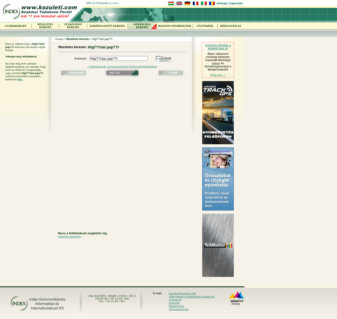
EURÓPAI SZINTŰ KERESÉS (107, 25)
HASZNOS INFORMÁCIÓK (174, 25)
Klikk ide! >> (218, 74)
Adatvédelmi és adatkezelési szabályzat (192, 296)
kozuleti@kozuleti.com (182, 293)
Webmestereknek (179, 309)
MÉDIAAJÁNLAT (230, 25)
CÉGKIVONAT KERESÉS (73, 26)
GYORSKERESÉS (15, 25)
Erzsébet (114, 2)
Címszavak (175, 299)
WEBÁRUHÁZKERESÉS (142, 26)
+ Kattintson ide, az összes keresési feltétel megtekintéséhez (122, 66)
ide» (20, 79)
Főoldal (59, 39)
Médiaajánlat (176, 305)
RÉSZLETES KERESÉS (45, 26)
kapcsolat (174, 302)
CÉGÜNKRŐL (205, 25)
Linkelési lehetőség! (69, 236)
